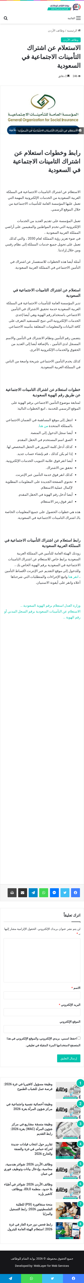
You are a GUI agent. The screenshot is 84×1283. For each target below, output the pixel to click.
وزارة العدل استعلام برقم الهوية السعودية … (50, 606)
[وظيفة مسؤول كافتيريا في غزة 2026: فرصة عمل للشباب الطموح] (68, 1090)
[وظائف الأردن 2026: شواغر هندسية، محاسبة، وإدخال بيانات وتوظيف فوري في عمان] (68, 1170)
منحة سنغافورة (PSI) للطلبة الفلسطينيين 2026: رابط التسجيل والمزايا (30, 1209)
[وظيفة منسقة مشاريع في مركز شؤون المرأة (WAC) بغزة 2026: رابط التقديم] (68, 1130)
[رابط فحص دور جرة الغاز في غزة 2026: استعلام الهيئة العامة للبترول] (68, 1230)
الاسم (75, 988)
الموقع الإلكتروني (70, 1021)
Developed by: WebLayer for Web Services (42, 1265)
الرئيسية (74, 30)
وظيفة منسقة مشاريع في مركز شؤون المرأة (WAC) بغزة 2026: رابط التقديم (31, 1128)
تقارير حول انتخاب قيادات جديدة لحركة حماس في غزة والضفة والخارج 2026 (31, 1149)
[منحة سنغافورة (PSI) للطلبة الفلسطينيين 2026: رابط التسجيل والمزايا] (68, 1210)
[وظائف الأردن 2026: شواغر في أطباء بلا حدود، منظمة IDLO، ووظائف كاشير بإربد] (68, 1190)
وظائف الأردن (56, 30)
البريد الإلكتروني (69, 1004)
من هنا (43, 426)
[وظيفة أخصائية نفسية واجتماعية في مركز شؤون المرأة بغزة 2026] (68, 1110)
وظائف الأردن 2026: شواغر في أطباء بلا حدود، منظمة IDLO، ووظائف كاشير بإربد (28, 1189)
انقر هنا (73, 577)
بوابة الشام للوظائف (23, 1258)
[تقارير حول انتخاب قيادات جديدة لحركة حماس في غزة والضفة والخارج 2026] (68, 1150)
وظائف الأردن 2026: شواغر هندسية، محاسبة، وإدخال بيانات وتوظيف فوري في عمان (28, 1169)
